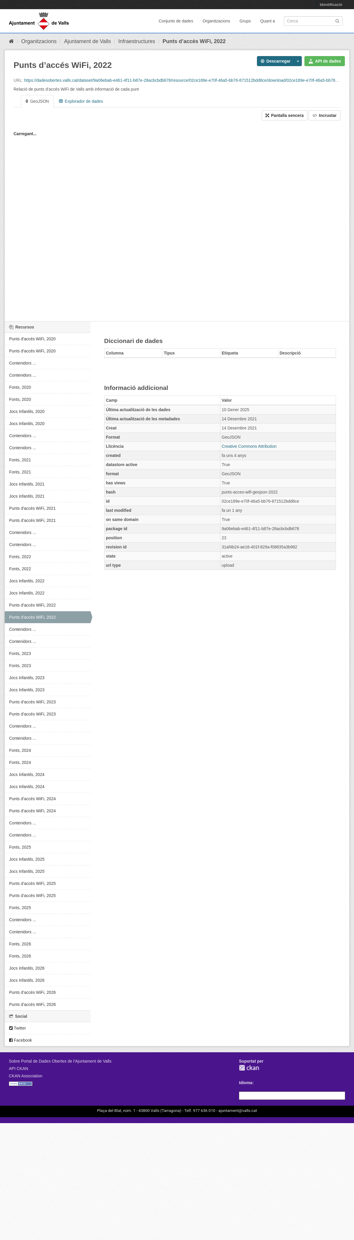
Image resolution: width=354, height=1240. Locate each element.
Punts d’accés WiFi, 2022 (194, 41)
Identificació (331, 4)
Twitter (17, 1028)
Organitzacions (216, 21)
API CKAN (18, 1068)
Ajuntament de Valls (87, 41)
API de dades (324, 61)
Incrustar (324, 115)
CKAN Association (25, 1076)
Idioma (245, 1082)
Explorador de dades (81, 101)
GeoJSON (37, 101)
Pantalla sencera (285, 115)
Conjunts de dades (176, 21)
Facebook (20, 1040)
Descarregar (276, 61)
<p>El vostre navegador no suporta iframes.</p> (177, 224)
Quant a (267, 21)
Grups (245, 21)
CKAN (249, 1068)
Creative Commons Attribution (249, 446)
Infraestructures (136, 41)
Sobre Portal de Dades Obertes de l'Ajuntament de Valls (60, 1061)
